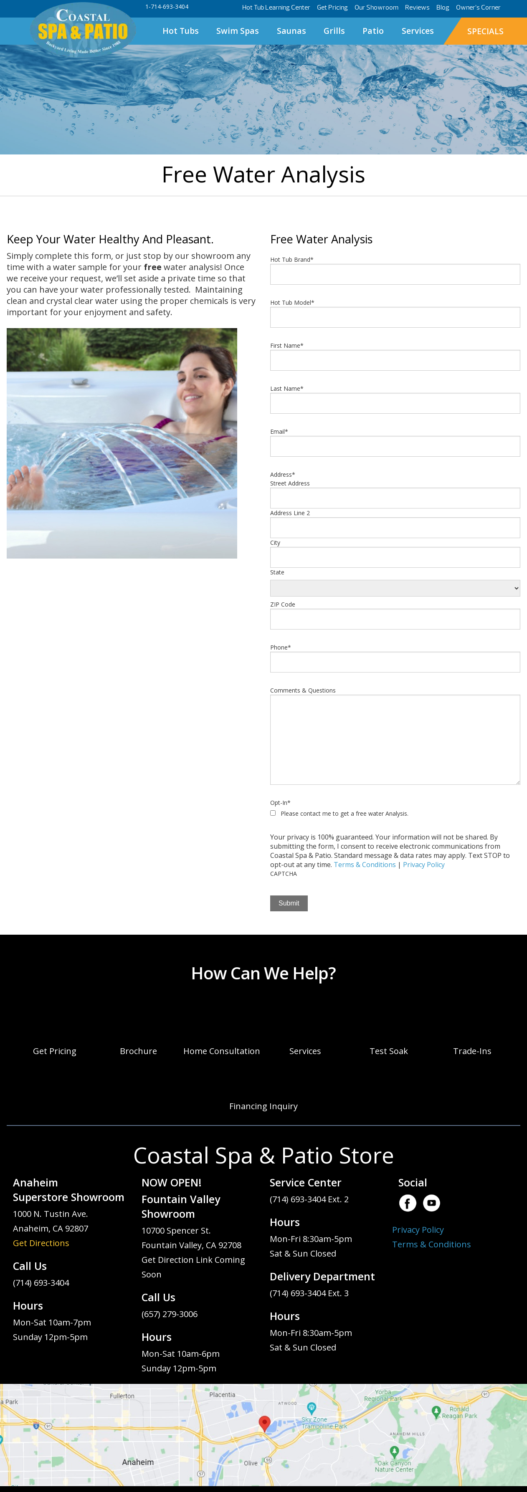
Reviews (417, 7)
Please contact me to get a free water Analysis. (344, 813)
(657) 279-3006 (170, 1314)
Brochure (138, 1051)
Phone (280, 647)
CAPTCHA (283, 873)
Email (279, 431)
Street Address (290, 483)
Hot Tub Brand (292, 259)
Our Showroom (376, 7)
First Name (287, 345)
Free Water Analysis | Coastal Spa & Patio (82, 30)
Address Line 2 (290, 513)
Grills (334, 30)
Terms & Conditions (365, 864)
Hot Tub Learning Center (276, 7)
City (275, 542)
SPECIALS (485, 31)
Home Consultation (221, 1051)
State (277, 572)
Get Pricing (332, 7)
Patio (373, 30)
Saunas (291, 30)
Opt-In (280, 803)
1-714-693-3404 (166, 6)
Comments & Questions (303, 690)
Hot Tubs (180, 30)
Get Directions (41, 1243)
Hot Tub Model (292, 302)
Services (418, 30)
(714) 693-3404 (41, 1282)
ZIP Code (282, 604)
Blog (442, 7)
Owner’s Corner (478, 7)
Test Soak (389, 1051)
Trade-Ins (472, 1051)
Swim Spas (237, 30)
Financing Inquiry (263, 1106)
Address (282, 474)
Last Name (287, 388)
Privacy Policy (424, 864)
